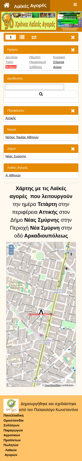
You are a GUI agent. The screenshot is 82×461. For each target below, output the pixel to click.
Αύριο (57, 67)
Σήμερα (58, 62)
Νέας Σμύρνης (15, 156)
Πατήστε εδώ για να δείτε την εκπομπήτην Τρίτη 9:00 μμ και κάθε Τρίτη (69, 28)
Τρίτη (9, 62)
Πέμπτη (34, 57)
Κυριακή (59, 57)
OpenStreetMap (53, 385)
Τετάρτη (11, 67)
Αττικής (10, 118)
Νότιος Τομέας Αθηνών (22, 137)
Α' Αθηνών (13, 175)
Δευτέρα (11, 57)
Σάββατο (35, 67)
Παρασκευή (37, 62)
